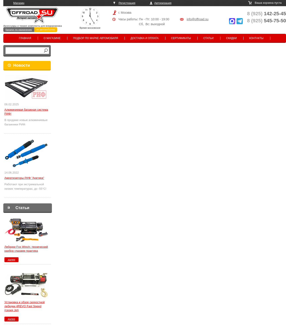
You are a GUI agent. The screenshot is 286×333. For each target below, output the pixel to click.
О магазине (52, 38)
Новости (21, 65)
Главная (25, 38)
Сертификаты (181, 38)
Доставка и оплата (145, 38)
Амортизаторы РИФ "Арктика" (24, 178)
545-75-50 (266, 20)
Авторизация (163, 3)
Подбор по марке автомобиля (95, 38)
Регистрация (127, 3)
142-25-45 (266, 13)
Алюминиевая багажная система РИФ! (26, 111)
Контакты (256, 38)
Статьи (208, 38)
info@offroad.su (197, 19)
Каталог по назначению (19, 29)
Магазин (18, 3)
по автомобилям (45, 29)
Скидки (231, 38)
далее (11, 259)
